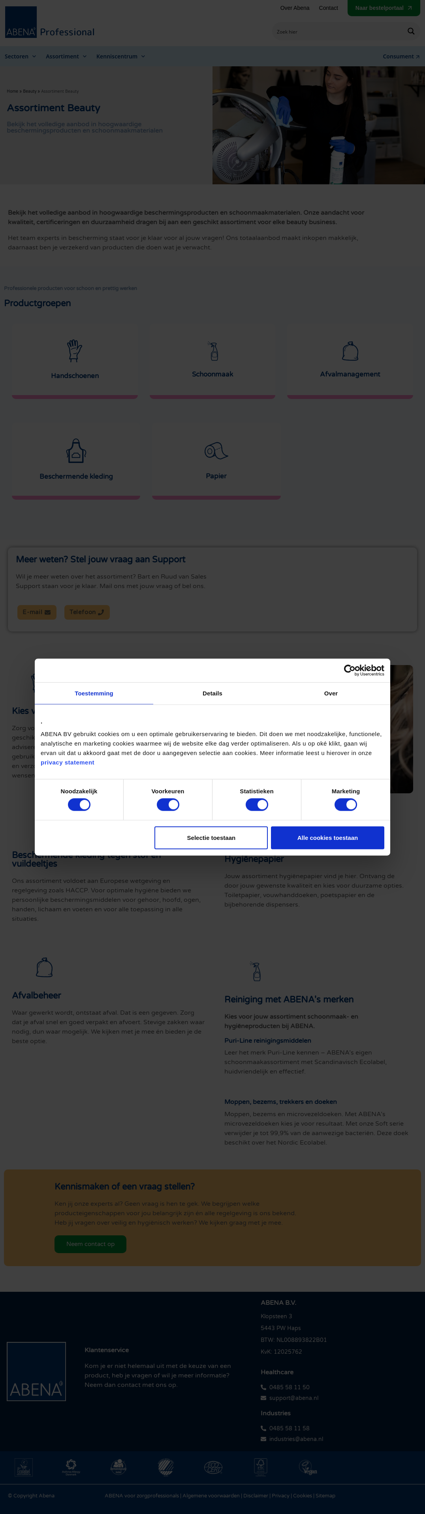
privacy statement (67, 762)
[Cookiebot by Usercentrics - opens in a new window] (349, 670)
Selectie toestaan (211, 837)
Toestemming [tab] (94, 693)
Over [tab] (331, 693)
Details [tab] (212, 693)
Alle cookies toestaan (327, 837)
